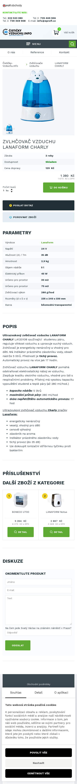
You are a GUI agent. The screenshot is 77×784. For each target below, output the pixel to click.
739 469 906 (48, 18)
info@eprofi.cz (46, 20)
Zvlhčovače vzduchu (36, 64)
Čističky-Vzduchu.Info (10, 64)
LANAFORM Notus (56, 512)
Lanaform (47, 242)
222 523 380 (15, 18)
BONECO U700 (20, 512)
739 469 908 (18, 20)
